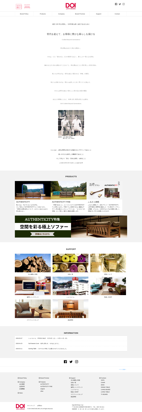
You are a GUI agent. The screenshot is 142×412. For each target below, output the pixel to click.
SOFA (102, 380)
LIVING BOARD (105, 389)
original (42, 389)
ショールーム (75, 389)
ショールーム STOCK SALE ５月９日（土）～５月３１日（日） (48, 338)
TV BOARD (104, 394)
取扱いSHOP (74, 392)
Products (43, 14)
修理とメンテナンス (77, 387)
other (41, 391)
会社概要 (22, 384)
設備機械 (22, 389)
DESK (102, 385)
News (20, 393)
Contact (117, 14)
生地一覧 (73, 382)
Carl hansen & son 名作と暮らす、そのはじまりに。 (44, 343)
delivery (27, 6)
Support (98, 14)
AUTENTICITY (44, 384)
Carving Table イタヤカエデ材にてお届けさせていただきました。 (48, 348)
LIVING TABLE (105, 392)
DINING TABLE (105, 387)
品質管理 (22, 386)
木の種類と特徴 (75, 380)
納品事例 (73, 396)
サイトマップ (31, 405)
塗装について (75, 385)
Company (61, 14)
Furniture (102, 378)
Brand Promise (80, 14)
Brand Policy (24, 14)
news (19, 6)
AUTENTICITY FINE (46, 386)
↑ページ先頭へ (122, 369)
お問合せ (39, 405)
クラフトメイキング (77, 394)
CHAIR (103, 382)
